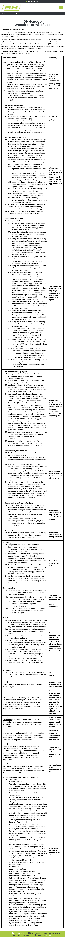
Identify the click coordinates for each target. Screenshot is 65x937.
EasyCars (49, 935)
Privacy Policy (10, 933)
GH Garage (5, 14)
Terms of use (15, 14)
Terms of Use (21, 933)
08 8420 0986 (32, 1)
